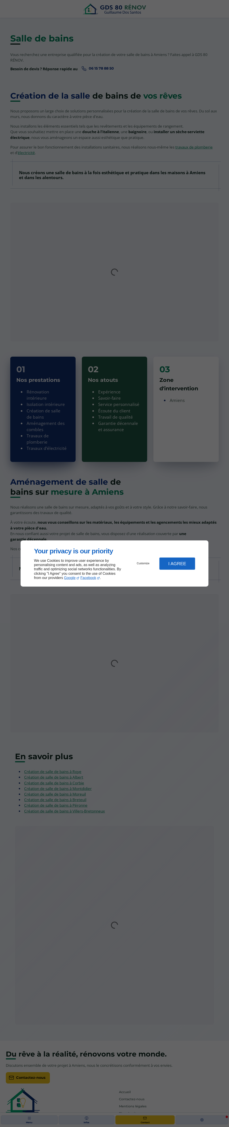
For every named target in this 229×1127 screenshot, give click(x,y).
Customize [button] (143, 563)
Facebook (88, 578)
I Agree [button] (177, 563)
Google (70, 578)
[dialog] (114, 563)
